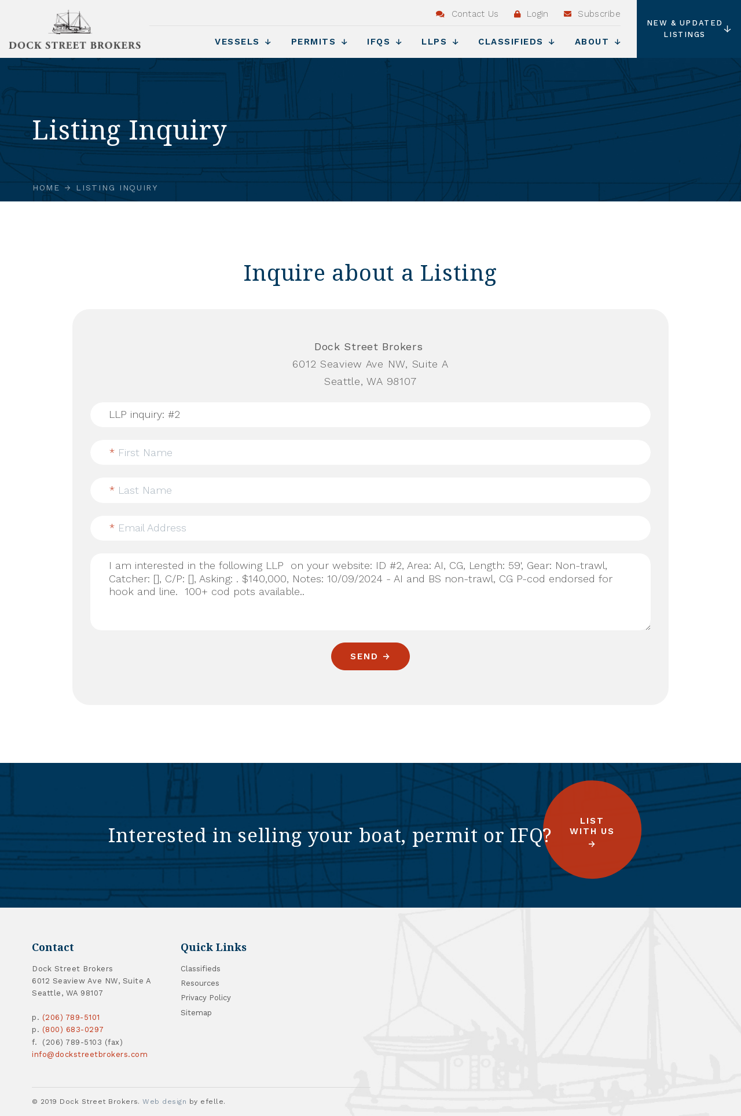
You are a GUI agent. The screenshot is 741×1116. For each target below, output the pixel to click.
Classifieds (516, 41)
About (598, 41)
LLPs (439, 41)
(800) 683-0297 (73, 1029)
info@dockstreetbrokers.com (90, 1054)
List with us (592, 826)
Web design (164, 1101)
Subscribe (592, 14)
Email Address (147, 528)
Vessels (243, 41)
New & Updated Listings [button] (689, 29)
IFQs (384, 41)
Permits (319, 41)
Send (364, 656)
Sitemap (196, 1012)
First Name (141, 452)
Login (531, 14)
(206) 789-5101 (71, 1017)
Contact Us (467, 14)
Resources (200, 983)
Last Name (140, 490)
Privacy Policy (206, 997)
